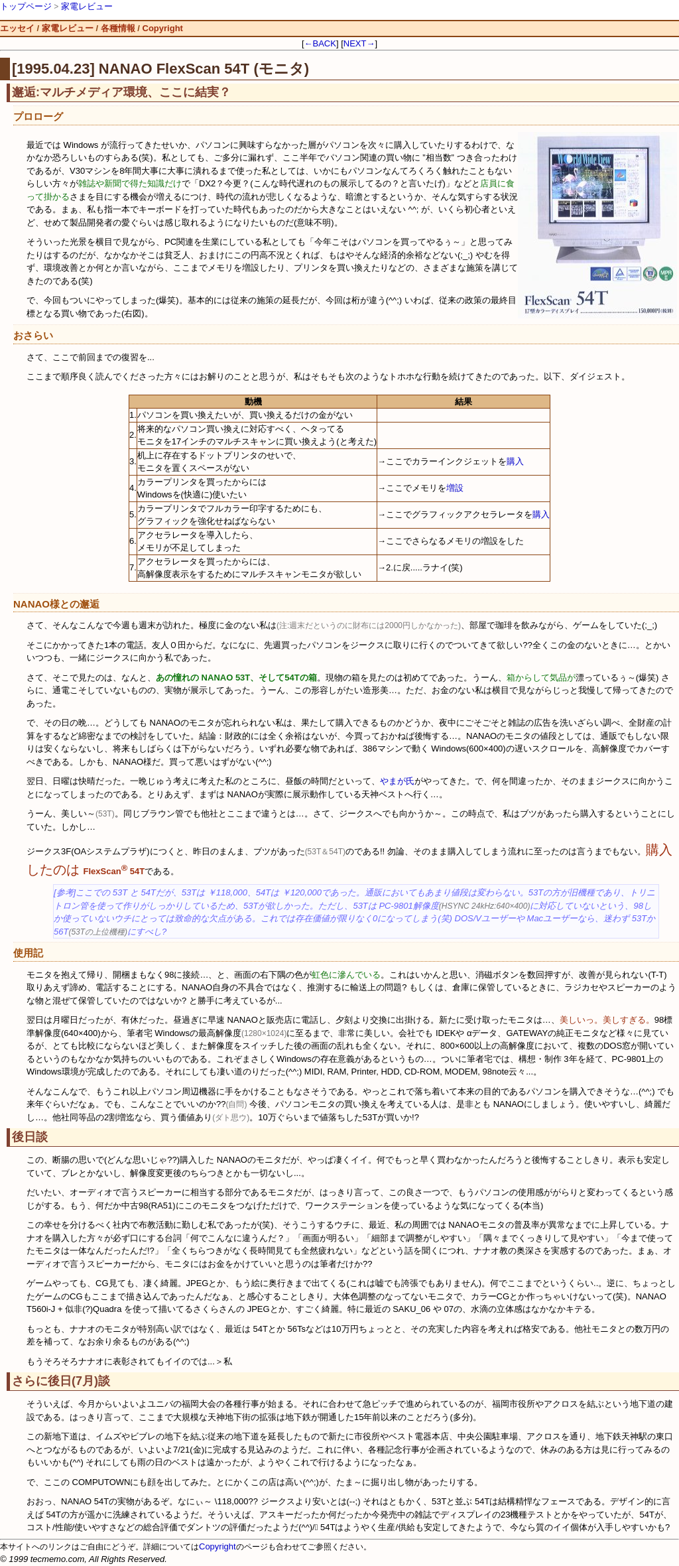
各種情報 (118, 28)
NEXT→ (359, 43)
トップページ (26, 6)
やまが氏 (397, 781)
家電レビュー (87, 6)
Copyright (163, 28)
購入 (515, 461)
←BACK (320, 43)
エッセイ (17, 28)
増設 (454, 488)
